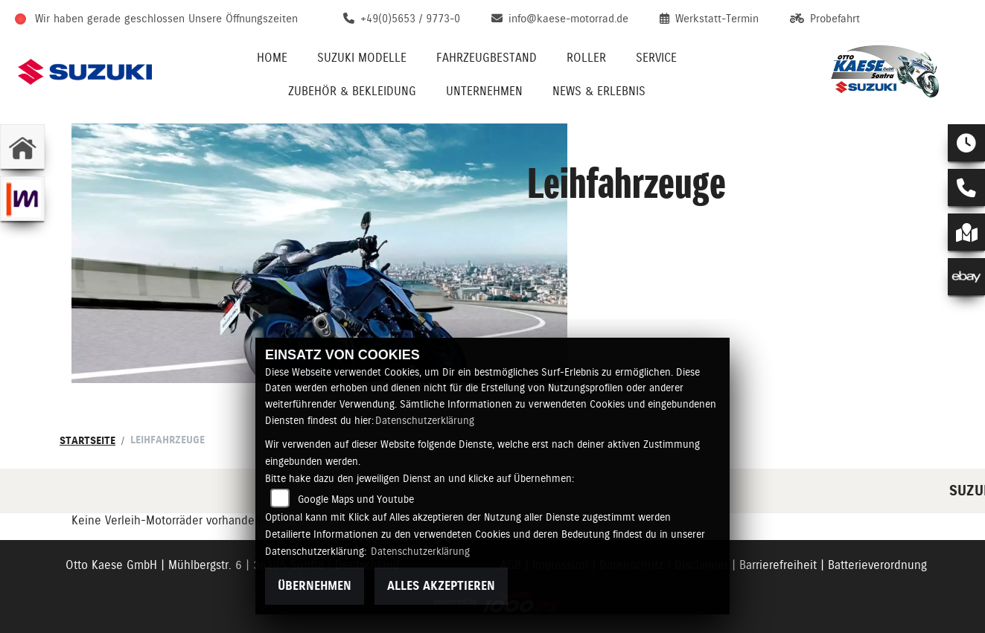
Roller (586, 58)
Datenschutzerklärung (424, 420)
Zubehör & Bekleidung (352, 91)
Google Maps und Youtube (356, 499)
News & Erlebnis (598, 91)
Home (272, 58)
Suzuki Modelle (362, 58)
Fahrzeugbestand (486, 58)
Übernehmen (314, 586)
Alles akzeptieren (441, 586)
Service (656, 58)
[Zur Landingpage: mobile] (22, 198)
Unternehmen (484, 91)
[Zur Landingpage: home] (22, 146)
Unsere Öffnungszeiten (243, 18)
